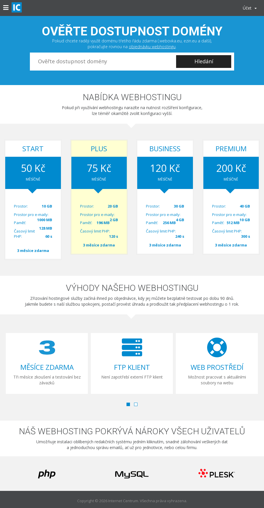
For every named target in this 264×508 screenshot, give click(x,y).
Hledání (203, 61)
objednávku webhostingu (152, 46)
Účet (250, 8)
